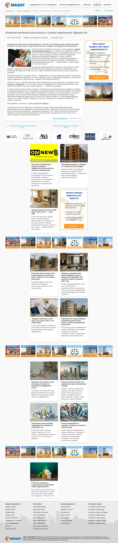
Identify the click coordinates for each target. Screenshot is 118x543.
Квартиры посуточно (67, 509)
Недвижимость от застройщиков (43, 5)
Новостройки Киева (38, 509)
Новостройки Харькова (40, 520)
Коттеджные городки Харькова (97, 520)
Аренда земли (65, 517)
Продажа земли (10, 515)
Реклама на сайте (10, 528)
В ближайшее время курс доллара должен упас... (22, 126)
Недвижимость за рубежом (13, 520)
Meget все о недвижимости (13, 538)
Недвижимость (9, 10)
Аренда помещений (66, 520)
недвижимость (65, 537)
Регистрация (109, 10)
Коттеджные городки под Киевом (98, 512)
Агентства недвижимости (12, 523)
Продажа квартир (10, 506)
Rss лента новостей (60, 118)
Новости (97, 5)
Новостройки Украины (39, 506)
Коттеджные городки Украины (97, 506)
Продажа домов (10, 512)
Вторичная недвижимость (70, 5)
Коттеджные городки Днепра (96, 515)
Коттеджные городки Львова (96, 523)
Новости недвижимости (24, 10)
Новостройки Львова (39, 523)
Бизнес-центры (65, 523)
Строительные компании (40, 528)
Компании (87, 5)
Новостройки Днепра (39, 515)
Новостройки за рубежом (40, 526)
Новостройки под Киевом (40, 512)
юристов (10, 84)
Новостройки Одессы (39, 517)
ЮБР (61, 37)
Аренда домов (65, 512)
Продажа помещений (11, 517)
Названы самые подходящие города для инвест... (66, 126)
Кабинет (98, 10)
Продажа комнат (10, 509)
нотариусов (19, 84)
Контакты (8, 526)
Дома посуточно (65, 515)
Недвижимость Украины (39, 37)
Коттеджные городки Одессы (96, 517)
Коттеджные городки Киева (96, 509)
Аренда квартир (65, 506)
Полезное (107, 5)
